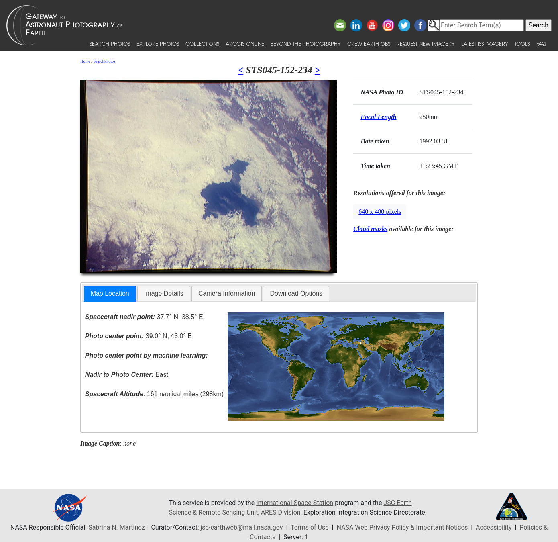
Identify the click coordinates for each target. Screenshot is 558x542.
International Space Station (294, 503)
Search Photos (110, 43)
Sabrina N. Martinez (116, 527)
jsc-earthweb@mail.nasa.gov (242, 527)
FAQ (541, 43)
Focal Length (378, 116)
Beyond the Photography (306, 43)
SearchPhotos (104, 61)
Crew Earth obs (368, 43)
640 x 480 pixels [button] (379, 211)
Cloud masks (370, 228)
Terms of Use (310, 527)
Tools (522, 43)
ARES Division (281, 512)
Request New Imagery (426, 43)
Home (85, 61)
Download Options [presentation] (296, 293)
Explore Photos (157, 43)
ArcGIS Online (245, 43)
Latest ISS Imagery (484, 43)
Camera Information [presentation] (226, 293)
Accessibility (494, 527)
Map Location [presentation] (110, 293)
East (126, 374)
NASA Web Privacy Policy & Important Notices (402, 527)
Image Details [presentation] (163, 293)
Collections (202, 43)
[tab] (110, 294)
